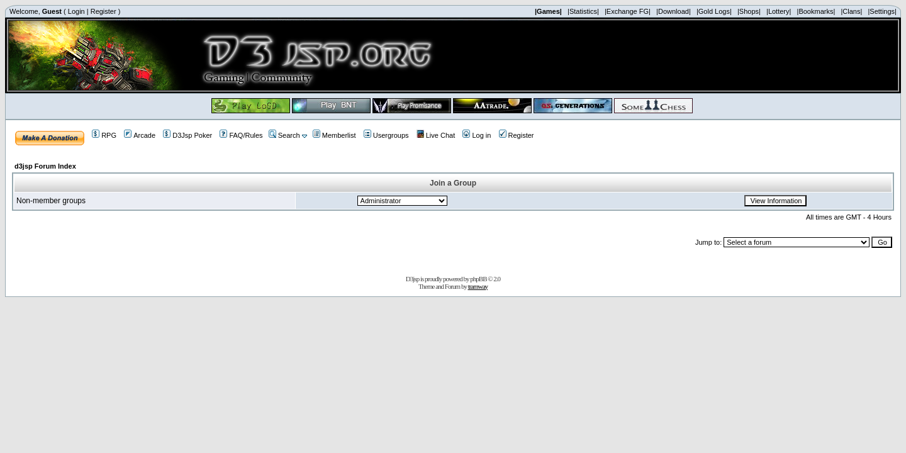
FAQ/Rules (241, 135)
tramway (478, 286)
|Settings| (882, 11)
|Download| (673, 11)
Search (284, 135)
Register (103, 11)
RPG (104, 135)
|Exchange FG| (628, 11)
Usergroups (386, 135)
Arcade (139, 135)
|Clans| (851, 11)
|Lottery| (778, 11)
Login (76, 11)
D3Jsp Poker (187, 135)
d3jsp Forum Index (45, 166)
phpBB (478, 278)
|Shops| (749, 11)
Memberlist (334, 135)
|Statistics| (583, 11)
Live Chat (436, 135)
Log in (476, 135)
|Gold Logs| (714, 11)
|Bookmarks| (816, 11)
